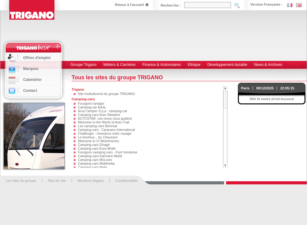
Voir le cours (259, 99)
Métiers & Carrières (119, 64)
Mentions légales (91, 180)
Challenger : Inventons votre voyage (104, 133)
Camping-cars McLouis (95, 160)
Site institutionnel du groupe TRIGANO (106, 94)
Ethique (194, 64)
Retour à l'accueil (129, 5)
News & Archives (268, 64)
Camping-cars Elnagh (94, 145)
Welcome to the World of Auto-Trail (103, 122)
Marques (30, 69)
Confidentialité (126, 180)
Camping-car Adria (91, 107)
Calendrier (32, 80)
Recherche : (171, 5)
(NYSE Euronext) (282, 99)
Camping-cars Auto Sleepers (99, 115)
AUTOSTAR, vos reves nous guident (105, 118)
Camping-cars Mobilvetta (96, 163)
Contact (30, 90)
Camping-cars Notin (92, 167)
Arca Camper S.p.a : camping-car (102, 111)
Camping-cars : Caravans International (106, 130)
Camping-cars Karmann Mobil (100, 156)
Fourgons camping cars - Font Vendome (107, 152)
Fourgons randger (91, 103)
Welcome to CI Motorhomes (98, 141)
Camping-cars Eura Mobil (96, 148)
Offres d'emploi (37, 58)
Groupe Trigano (83, 64)
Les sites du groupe (21, 180)
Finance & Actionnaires (162, 64)
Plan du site (57, 180)
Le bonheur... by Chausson (98, 137)
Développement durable (227, 64)
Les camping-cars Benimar (98, 126)
